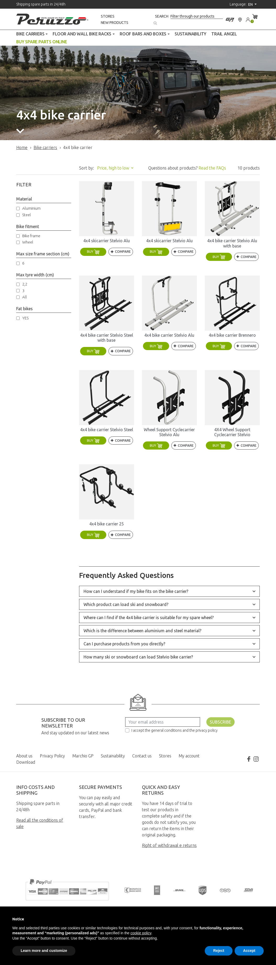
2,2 (24, 284)
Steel (26, 215)
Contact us (142, 755)
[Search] (196, 16)
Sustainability (113, 755)
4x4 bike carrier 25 (106, 523)
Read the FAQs (212, 168)
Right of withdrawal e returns (169, 845)
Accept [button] (249, 950)
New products (114, 22)
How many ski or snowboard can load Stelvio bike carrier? (138, 657)
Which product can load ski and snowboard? (126, 604)
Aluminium (31, 208)
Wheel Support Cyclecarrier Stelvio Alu (169, 432)
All (24, 297)
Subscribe (220, 722)
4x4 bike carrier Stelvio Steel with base (106, 337)
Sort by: (86, 168)
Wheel (27, 242)
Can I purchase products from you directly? (124, 643)
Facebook (248, 759)
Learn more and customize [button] (44, 950)
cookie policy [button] (140, 933)
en (250, 4)
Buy (93, 251)
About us (24, 755)
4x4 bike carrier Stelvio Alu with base (232, 243)
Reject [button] (218, 950)
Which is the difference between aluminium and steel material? (142, 630)
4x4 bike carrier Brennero (232, 335)
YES (25, 318)
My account (189, 755)
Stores (107, 16)
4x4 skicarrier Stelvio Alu (106, 240)
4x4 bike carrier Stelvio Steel (106, 429)
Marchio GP (82, 755)
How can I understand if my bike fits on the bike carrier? (136, 591)
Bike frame (31, 236)
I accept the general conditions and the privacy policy (174, 730)
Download (25, 762)
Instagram (256, 759)
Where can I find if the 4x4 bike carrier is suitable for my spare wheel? (149, 617)
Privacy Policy (52, 755)
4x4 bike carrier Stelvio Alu (169, 335)
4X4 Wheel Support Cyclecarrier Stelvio (232, 432)
